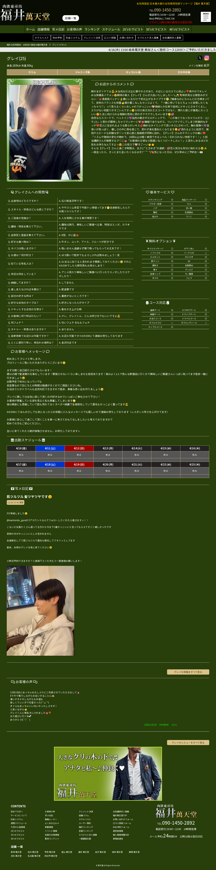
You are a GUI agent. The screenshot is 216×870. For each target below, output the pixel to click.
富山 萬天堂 (66, 851)
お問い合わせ (126, 37)
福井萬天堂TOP (120, 815)
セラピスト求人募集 (148, 37)
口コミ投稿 (110, 37)
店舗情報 (43, 29)
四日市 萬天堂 (51, 855)
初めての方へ (17, 811)
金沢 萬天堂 (100, 851)
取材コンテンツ (52, 838)
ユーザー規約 (85, 823)
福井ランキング (86, 826)
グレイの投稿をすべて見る (188, 672)
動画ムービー (51, 819)
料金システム (73, 37)
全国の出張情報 (52, 834)
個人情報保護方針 (121, 834)
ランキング (92, 29)
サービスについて (19, 815)
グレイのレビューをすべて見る (188, 742)
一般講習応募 (85, 838)
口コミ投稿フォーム (122, 823)
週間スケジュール (19, 823)
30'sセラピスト (156, 29)
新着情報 (49, 826)
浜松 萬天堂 (16, 855)
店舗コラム (84, 815)
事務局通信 (118, 838)
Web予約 (57, 37)
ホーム (30, 29)
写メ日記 (58, 29)
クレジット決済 (92, 37)
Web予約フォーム (121, 826)
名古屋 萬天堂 (34, 855)
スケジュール (111, 29)
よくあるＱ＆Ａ (52, 823)
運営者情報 (118, 830)
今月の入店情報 (18, 826)
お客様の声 (74, 29)
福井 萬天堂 (83, 851)
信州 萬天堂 (33, 851)
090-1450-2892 (167, 10)
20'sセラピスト (133, 29)
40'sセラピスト (179, 29)
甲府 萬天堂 (50, 851)
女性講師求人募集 (171, 37)
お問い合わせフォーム (123, 819)
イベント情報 (51, 830)
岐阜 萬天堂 (117, 851)
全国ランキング (86, 830)
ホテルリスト (42, 37)
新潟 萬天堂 (16, 851)
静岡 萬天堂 (134, 851)
